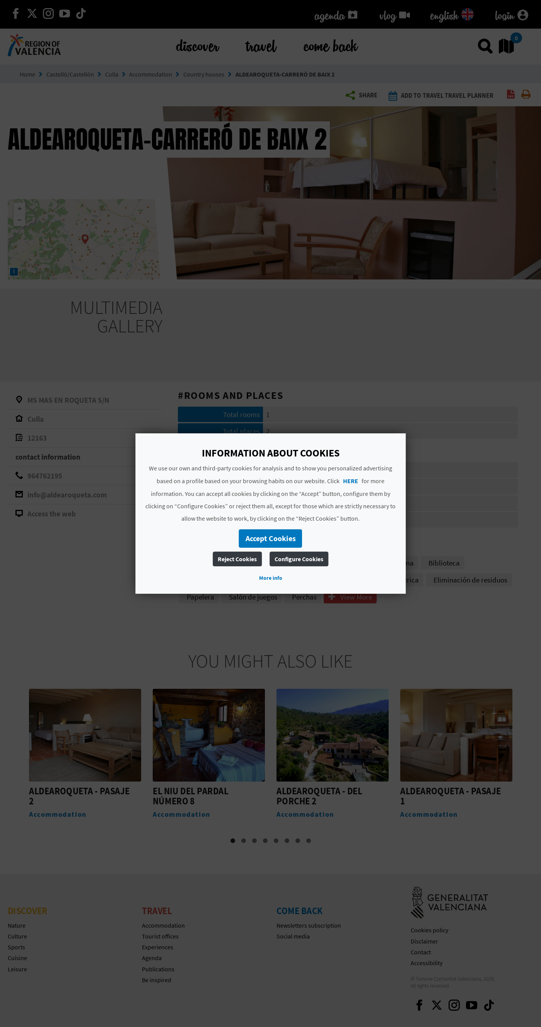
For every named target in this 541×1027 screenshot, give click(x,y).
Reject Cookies (237, 559)
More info (270, 577)
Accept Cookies (271, 538)
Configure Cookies (299, 559)
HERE (350, 481)
